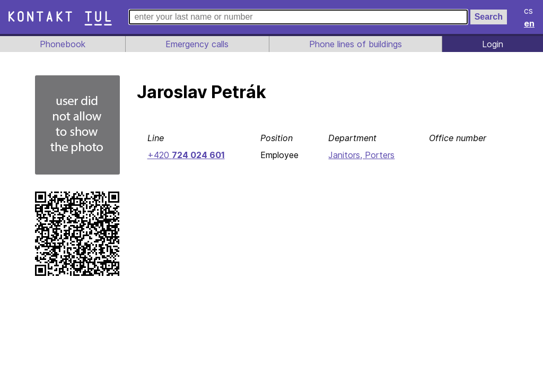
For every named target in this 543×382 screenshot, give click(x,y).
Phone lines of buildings (355, 44)
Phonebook (62, 44)
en (529, 23)
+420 (185, 155)
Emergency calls (196, 44)
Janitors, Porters (361, 155)
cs (529, 10)
